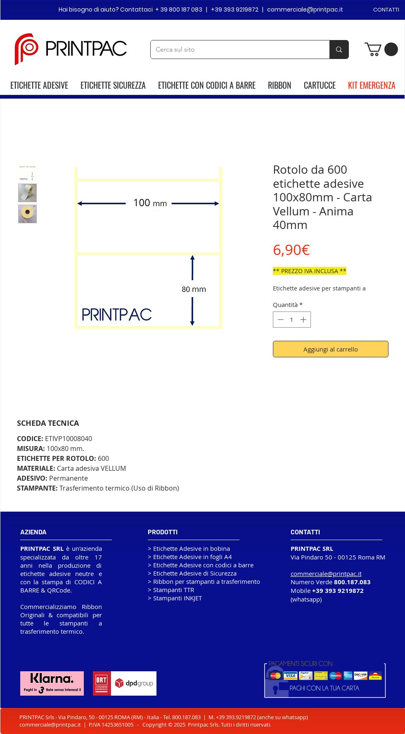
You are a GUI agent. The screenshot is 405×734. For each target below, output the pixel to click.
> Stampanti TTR (171, 589)
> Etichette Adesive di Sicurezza (192, 573)
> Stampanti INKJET (175, 598)
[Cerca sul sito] (234, 49)
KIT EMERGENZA (372, 85)
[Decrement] (279, 319)
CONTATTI (386, 10)
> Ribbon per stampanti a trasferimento (204, 581)
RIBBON (279, 85)
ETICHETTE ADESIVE (39, 85)
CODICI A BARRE (231, 85)
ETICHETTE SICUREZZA (113, 85)
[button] (381, 49)
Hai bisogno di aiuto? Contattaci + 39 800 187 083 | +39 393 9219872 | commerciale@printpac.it (201, 9)
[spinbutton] (291, 319)
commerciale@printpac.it (50, 724)
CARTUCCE (320, 85)
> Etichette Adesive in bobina (189, 548)
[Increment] (304, 319)
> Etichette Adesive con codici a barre (200, 565)
